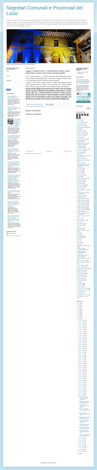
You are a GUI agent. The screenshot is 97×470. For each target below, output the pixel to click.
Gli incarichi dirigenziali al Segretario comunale (84, 428)
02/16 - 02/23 (82, 440)
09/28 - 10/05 (82, 344)
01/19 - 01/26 (82, 447)
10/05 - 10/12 (82, 342)
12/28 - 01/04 (82, 320)
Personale (79, 228)
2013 (79, 453)
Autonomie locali (80, 135)
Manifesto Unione (81, 211)
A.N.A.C (79, 121)
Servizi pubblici (80, 275)
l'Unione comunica (81, 195)
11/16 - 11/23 (82, 331)
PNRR (78, 234)
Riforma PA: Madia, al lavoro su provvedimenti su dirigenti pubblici (14, 191)
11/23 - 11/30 (82, 329)
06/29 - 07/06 (82, 363)
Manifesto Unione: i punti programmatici (82, 73)
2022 (79, 303)
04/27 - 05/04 (82, 380)
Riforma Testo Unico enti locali (83, 262)
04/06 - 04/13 (82, 386)
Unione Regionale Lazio (82, 290)
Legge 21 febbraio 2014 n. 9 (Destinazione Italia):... (84, 402)
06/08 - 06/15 (82, 369)
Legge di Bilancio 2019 (82, 202)
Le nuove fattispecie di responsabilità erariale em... (84, 431)
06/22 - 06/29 (82, 365)
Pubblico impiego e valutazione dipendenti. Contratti (82, 252)
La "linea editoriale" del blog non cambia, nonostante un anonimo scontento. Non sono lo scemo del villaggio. (14, 137)
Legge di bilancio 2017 (82, 198)
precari (78, 239)
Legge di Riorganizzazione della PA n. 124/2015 (83, 207)
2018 (79, 311)
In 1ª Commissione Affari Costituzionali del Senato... (84, 421)
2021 (79, 305)
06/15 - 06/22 (82, 367)
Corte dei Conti (80, 150)
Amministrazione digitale (82, 127)
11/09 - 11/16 (82, 333)
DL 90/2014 (79, 171)
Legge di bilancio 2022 (82, 205)
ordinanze (79, 218)
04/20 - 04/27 (82, 382)
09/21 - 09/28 (82, 346)
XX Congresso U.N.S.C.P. (82, 294)
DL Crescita (79, 173)
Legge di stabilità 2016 (82, 209)
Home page (48, 151)
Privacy (78, 244)
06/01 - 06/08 (82, 371)
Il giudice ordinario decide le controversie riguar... (85, 418)
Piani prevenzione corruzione (83, 230)
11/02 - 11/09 (82, 335)
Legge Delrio (80, 197)
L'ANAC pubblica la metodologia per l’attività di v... (84, 414)
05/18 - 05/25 (82, 375)
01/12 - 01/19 (82, 449)
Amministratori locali (81, 125)
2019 (79, 309)
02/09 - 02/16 (82, 442)
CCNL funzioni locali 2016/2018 (81, 141)
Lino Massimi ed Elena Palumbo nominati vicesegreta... (83, 398)
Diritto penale (80, 162)
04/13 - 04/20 (82, 384)
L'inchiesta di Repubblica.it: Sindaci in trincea (84, 425)
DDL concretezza (81, 158)
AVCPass (79, 137)
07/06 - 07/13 (82, 361)
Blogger (54, 462)
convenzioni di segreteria (82, 149)
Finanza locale (80, 180)
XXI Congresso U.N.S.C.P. (83, 296)
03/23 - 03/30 (82, 390)
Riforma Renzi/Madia (81, 260)
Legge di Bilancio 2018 (82, 200)
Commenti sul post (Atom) (35, 153)
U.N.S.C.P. (79, 286)
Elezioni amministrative (82, 178)
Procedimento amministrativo (83, 245)
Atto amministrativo (81, 134)
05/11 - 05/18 (82, 376)
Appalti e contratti (33, 106)
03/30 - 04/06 (82, 388)
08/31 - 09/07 (82, 352)
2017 (79, 313)
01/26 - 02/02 (82, 445)
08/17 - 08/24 (82, 354)
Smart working (80, 278)
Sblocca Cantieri (80, 271)
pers (78, 226)
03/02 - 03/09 (82, 395)
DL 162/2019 (80, 168)
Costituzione (80, 152)
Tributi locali (79, 285)
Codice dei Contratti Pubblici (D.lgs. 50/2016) (83, 144)
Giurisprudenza (80, 186)
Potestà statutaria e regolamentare (81, 237)
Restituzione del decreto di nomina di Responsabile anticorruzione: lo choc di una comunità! (14, 150)
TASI (78, 281)
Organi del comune (81, 220)
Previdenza (79, 242)
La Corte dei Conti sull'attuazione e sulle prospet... (84, 405)
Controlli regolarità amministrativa (81, 147)
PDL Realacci (80, 225)
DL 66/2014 (79, 170)
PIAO (78, 233)
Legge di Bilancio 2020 (82, 203)
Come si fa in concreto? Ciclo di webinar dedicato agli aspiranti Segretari (83, 81)
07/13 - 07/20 (82, 359)
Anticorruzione (80, 130)
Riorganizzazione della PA (83, 268)
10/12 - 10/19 (82, 341)
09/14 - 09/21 (82, 348)
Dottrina (79, 176)
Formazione (79, 183)
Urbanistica (79, 291)
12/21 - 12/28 (82, 322)
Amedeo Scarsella (12, 233)
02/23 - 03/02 (82, 438)
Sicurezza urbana (81, 276)
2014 (79, 318)
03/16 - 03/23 (82, 391)
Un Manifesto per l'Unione (82, 288)
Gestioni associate (81, 185)
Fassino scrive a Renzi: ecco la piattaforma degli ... (84, 410)
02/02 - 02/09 (82, 443)
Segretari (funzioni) (81, 273)
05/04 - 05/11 (82, 378)
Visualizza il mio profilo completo (13, 235)
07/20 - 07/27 (82, 358)
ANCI (78, 129)
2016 (79, 314)
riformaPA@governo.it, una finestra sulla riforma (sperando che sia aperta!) (13, 97)
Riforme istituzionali (81, 265)
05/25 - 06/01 (82, 373)
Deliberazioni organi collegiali (83, 160)
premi (78, 240)
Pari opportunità (80, 223)
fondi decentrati (80, 181)
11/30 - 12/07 (82, 327)
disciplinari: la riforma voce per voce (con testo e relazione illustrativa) (83, 165)
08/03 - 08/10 (82, 356)
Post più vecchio (67, 151)
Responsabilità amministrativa (83, 258)
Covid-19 (79, 154)
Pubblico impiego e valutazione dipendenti (82, 249)
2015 (79, 316)
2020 (79, 307)
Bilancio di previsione (81, 139)
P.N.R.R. (79, 222)
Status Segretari (80, 280)
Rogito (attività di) (40, 106)
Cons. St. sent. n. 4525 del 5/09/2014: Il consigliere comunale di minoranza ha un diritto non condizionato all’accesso (14, 204)
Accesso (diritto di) (81, 122)
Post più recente (29, 151)
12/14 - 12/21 (82, 324)
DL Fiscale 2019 (80, 175)
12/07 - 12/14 (82, 326)
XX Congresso (80, 293)
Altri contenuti (80, 124)
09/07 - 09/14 (82, 350)
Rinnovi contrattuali (81, 266)
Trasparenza (80, 283)
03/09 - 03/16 (82, 393)
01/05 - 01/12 (82, 451)
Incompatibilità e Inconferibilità (83, 189)
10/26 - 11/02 (82, 337)
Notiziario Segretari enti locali (83, 215)
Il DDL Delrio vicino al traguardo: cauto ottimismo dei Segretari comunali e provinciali (14, 108)
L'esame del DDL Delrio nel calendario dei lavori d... (84, 435)
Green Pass (79, 188)
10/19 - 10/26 (82, 339)
